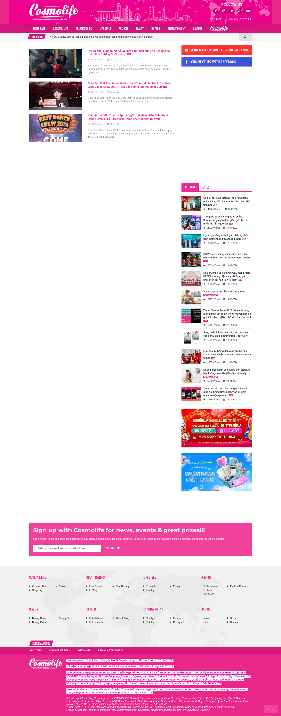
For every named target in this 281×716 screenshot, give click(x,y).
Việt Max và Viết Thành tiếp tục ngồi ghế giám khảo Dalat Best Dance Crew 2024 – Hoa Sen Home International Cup (128, 117)
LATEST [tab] (206, 187)
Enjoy (62, 586)
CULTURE (197, 28)
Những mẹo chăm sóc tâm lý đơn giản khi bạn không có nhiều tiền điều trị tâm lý (226, 373)
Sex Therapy (122, 586)
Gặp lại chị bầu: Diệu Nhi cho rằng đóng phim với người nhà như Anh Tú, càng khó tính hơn (226, 201)
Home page (39, 28)
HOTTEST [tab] (190, 186)
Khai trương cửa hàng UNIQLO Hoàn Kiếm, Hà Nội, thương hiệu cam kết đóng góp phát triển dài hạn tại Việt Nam (227, 276)
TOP (271, 709)
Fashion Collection (209, 592)
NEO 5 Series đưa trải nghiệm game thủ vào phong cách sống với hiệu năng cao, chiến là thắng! (102, 36)
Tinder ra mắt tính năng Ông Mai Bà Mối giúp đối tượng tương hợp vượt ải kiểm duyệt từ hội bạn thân (225, 392)
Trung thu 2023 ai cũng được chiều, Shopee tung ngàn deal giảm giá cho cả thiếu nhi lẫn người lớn (225, 220)
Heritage (234, 622)
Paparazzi (178, 618)
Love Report (95, 586)
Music (207, 618)
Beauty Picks (39, 622)
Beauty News (39, 618)
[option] (144, 37)
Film (206, 622)
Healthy (150, 590)
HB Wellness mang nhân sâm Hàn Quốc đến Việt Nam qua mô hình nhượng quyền (226, 257)
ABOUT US (35, 650)
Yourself (150, 586)
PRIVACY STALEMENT (110, 650)
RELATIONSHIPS (84, 28)
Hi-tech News (96, 618)
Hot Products (96, 622)
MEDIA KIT (84, 650)
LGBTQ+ (94, 590)
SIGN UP (113, 548)
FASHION (123, 28)
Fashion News (211, 586)
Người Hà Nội (237, 676)
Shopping (37, 590)
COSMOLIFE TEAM (60, 650)
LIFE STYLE (105, 28)
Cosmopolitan (39, 586)
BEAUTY (140, 28)
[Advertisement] (210, 96)
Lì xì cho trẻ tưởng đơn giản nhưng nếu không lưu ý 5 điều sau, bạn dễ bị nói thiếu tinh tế (227, 354)
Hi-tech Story (123, 618)
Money (176, 586)
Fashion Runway (239, 586)
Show (233, 618)
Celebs (150, 622)
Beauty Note (65, 618)
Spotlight (151, 618)
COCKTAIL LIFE (60, 28)
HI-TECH (155, 28)
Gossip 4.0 (178, 622)
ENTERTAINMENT (176, 28)
